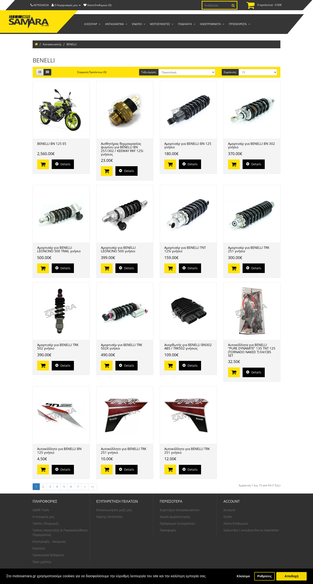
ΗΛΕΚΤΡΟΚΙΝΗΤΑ (210, 24)
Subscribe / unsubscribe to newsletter (251, 530)
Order (227, 517)
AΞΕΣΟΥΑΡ (91, 24)
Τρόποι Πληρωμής (46, 523)
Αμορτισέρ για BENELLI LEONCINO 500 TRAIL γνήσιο (59, 249)
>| (92, 487)
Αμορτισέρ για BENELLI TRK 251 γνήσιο (248, 249)
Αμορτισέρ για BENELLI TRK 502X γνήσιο (121, 347)
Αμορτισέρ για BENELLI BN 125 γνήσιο (187, 145)
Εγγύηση (39, 548)
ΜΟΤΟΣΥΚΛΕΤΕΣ (160, 24)
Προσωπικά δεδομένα (48, 555)
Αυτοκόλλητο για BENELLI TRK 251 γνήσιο (123, 451)
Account (229, 510)
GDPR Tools (41, 510)
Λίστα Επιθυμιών (235, 523)
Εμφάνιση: (230, 72)
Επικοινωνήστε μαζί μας (114, 510)
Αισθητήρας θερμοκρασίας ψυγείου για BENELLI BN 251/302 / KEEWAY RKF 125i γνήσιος (122, 149)
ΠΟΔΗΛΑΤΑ (185, 24)
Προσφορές (168, 530)
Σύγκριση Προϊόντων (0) (92, 72)
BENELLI (72, 44)
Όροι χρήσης (42, 562)
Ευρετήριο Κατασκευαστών (180, 510)
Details (62, 164)
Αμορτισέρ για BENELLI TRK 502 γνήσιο (57, 347)
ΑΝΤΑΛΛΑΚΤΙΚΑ (115, 24)
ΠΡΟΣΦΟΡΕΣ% (238, 24)
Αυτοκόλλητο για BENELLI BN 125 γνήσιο (59, 451)
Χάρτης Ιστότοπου (109, 517)
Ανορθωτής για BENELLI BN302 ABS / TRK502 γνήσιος (188, 347)
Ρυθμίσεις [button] (264, 576)
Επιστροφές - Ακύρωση (49, 541)
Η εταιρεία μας (43, 517)
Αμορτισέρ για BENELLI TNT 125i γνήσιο (185, 249)
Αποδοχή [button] (291, 576)
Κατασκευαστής (52, 44)
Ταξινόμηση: (148, 72)
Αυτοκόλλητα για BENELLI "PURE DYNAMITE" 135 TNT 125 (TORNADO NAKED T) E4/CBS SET (251, 350)
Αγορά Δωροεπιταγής (175, 517)
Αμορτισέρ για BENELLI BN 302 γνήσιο (251, 145)
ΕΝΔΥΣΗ (137, 24)
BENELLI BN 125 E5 (51, 143)
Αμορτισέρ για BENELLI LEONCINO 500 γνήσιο (118, 249)
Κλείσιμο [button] (243, 576)
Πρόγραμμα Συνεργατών (177, 523)
